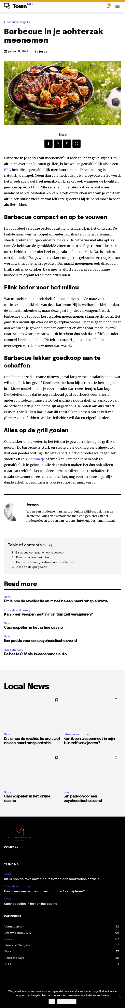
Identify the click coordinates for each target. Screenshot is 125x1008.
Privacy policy (67, 1001)
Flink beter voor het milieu (33, 557)
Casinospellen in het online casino (33, 628)
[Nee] (120, 997)
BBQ (7, 170)
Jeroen (44, 51)
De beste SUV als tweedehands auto (35, 654)
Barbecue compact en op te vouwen (39, 552)
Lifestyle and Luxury (17, 610)
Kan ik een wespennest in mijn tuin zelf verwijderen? (48, 614)
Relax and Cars (13, 649)
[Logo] (19, 6)
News (7, 597)
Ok (52, 1001)
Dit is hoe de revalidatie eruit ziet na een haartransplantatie (56, 601)
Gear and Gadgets (18, 22)
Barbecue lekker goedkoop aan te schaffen (45, 562)
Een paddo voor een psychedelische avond (40, 641)
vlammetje (36, 459)
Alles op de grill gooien (31, 567)
